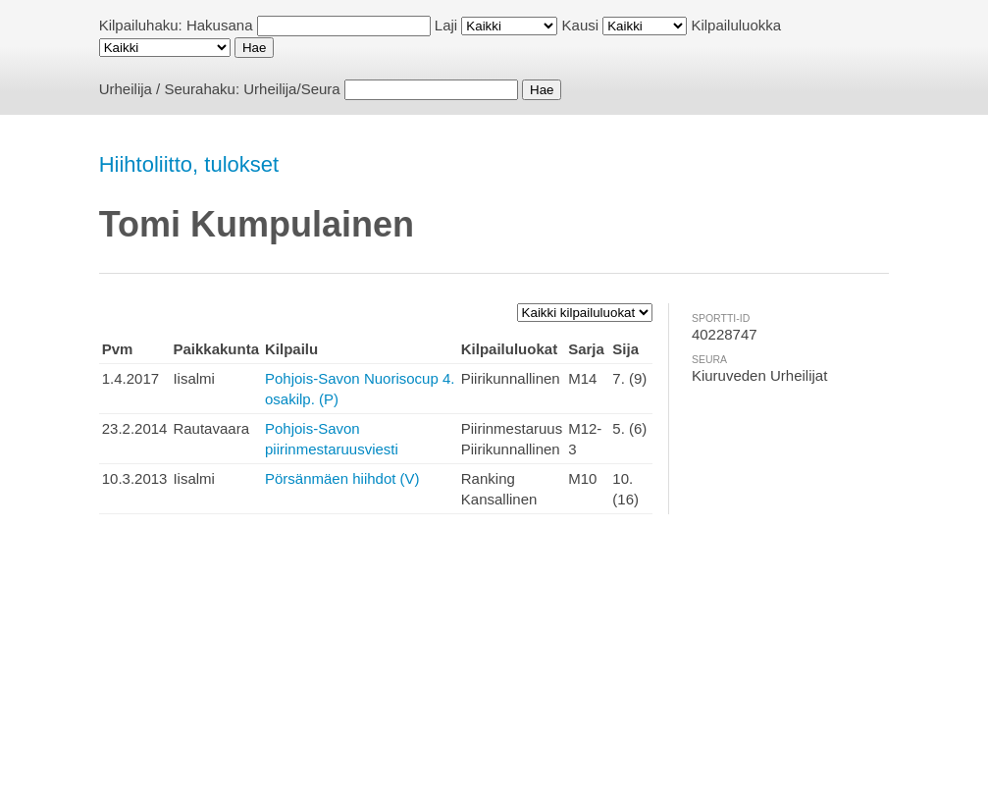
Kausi (580, 25)
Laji (446, 25)
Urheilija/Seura (291, 88)
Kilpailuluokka (736, 25)
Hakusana (219, 25)
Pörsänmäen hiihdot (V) (342, 478)
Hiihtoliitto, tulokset (189, 164)
